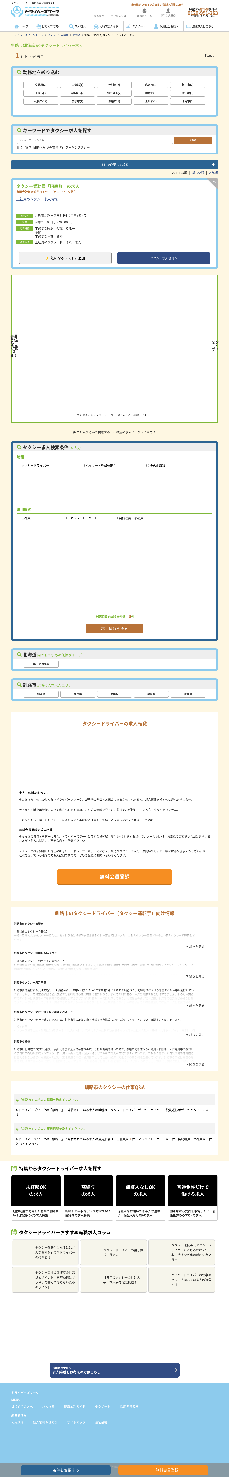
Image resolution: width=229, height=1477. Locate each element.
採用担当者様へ (169, 26)
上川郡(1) (151, 101)
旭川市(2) (187, 84)
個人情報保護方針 (45, 1415)
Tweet (209, 55)
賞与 (28, 147)
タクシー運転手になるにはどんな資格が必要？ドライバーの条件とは (45, 1246)
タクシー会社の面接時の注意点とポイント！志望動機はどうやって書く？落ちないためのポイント (45, 1273)
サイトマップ (76, 1415)
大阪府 (115, 695)
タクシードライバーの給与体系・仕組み (113, 1246)
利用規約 (17, 1415)
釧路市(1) (114, 101)
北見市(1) (187, 101)
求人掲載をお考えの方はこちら (113, 1363)
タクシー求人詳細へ (164, 258)
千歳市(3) (40, 92)
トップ (24, 26)
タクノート (139, 26)
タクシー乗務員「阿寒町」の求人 (47, 186)
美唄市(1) (77, 101)
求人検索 (80, 26)
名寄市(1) (151, 84)
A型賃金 (52, 147)
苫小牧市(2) (77, 92)
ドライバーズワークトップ (27, 35)
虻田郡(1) (187, 92)
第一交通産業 (41, 665)
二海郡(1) (77, 84)
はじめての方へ (51, 26)
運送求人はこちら (203, 26)
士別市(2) (114, 84)
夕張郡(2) (40, 84)
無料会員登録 (115, 877)
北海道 (77, 35)
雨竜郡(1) (151, 92)
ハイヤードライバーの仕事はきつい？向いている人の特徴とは (181, 1273)
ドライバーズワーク (25, 1386)
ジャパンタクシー (77, 147)
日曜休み (39, 147)
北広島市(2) (114, 92)
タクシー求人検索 (58, 35)
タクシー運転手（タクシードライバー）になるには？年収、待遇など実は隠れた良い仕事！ (181, 1246)
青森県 (188, 695)
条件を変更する (65, 1470)
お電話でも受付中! (203, 12)
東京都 (78, 695)
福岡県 (151, 695)
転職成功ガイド (108, 26)
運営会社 (101, 1415)
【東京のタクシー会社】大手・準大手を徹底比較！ (111, 1274)
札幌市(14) (40, 101)
